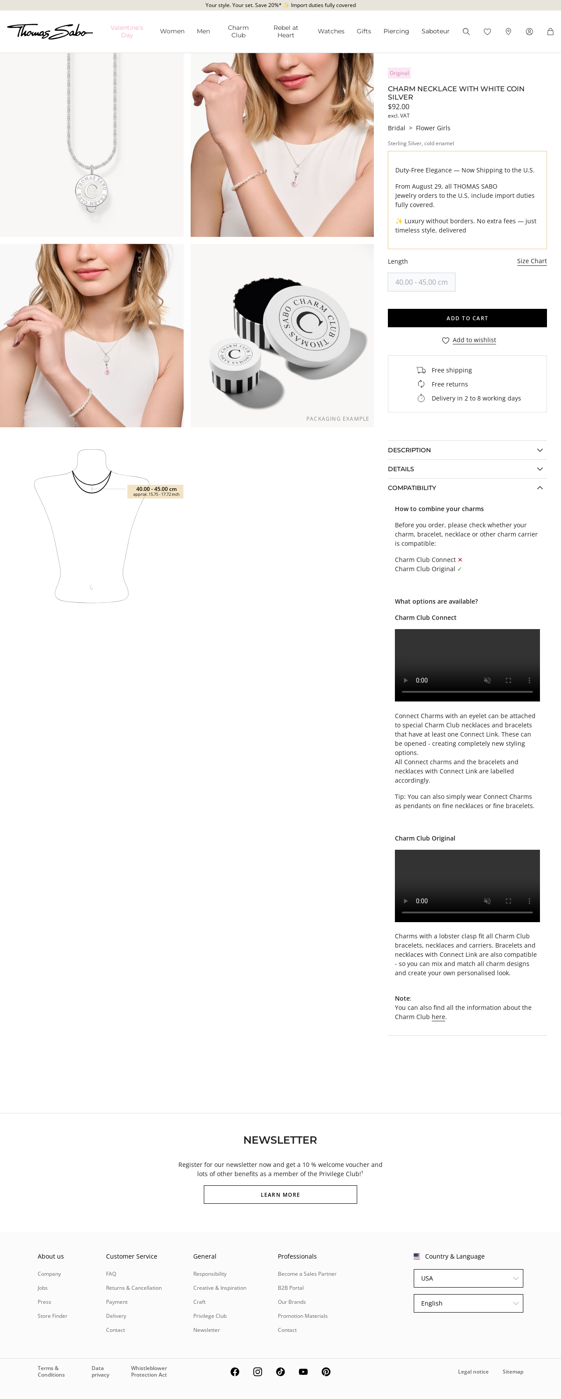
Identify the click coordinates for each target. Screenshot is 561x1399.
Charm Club (238, 31)
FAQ (111, 1273)
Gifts (364, 31)
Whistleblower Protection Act (149, 1371)
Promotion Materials (303, 1316)
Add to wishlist (474, 340)
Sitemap (513, 1371)
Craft (199, 1302)
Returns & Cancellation (134, 1288)
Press (44, 1302)
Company (49, 1273)
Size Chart (532, 261)
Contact (115, 1330)
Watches (331, 31)
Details (401, 469)
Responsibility (210, 1273)
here (438, 1017)
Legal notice (473, 1371)
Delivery (116, 1316)
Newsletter (206, 1330)
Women (172, 31)
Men (203, 31)
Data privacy (100, 1371)
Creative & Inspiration (219, 1288)
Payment (117, 1302)
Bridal (396, 128)
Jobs (43, 1288)
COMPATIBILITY (412, 488)
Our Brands (292, 1302)
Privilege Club (210, 1316)
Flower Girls (433, 128)
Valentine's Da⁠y (126, 31)
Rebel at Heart (285, 31)
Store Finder (52, 1316)
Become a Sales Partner (307, 1273)
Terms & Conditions (51, 1371)
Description (409, 450)
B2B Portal (291, 1288)
